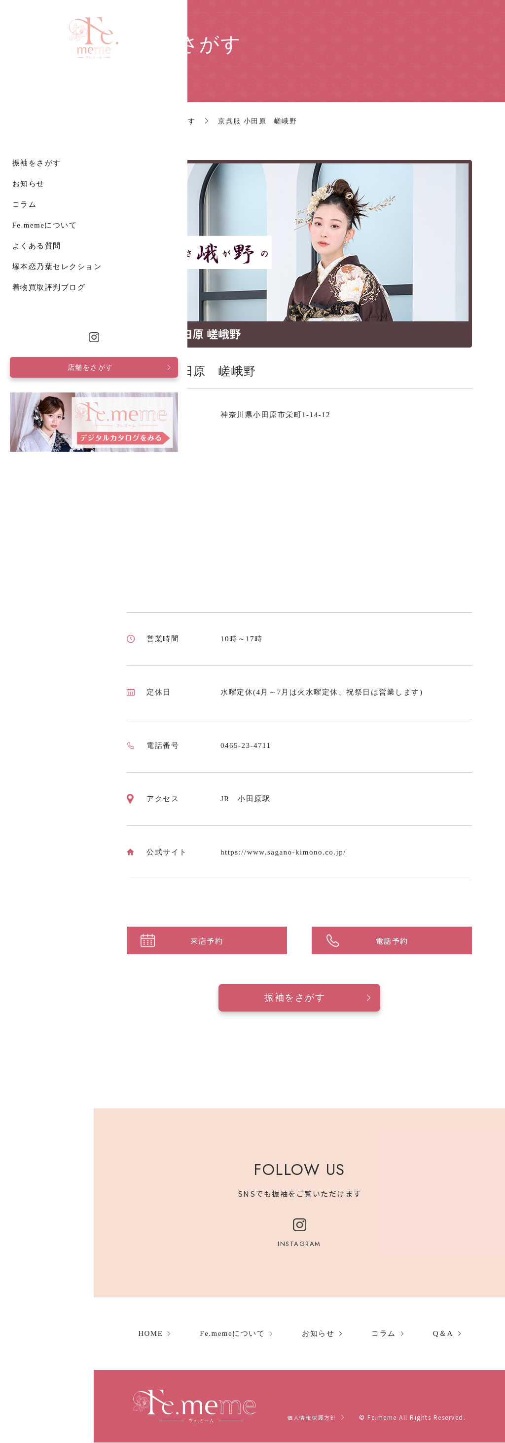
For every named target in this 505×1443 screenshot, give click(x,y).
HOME (150, 1334)
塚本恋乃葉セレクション (48, 1235)
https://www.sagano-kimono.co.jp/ (283, 852)
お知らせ (19, 1152)
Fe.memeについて (36, 1194)
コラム (15, 1173)
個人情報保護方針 (309, 1418)
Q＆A (443, 1334)
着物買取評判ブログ (40, 1256)
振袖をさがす (27, 1131)
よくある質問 (27, 1214)
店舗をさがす (44, 1336)
